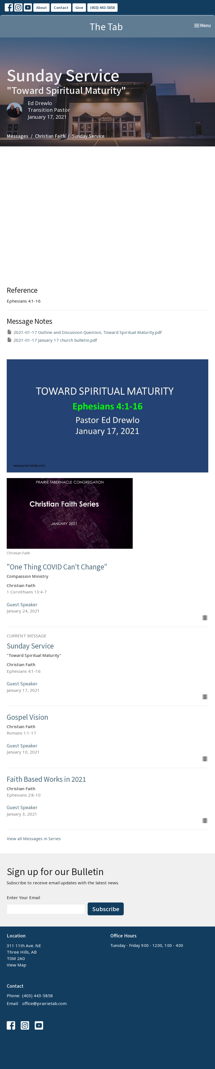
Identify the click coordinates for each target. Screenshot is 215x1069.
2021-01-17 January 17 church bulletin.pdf (52, 340)
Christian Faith (50, 135)
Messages (17, 135)
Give (79, 7)
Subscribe (105, 909)
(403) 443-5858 (102, 7)
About (41, 7)
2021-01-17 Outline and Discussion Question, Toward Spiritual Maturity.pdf (84, 332)
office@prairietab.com (44, 1003)
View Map (16, 965)
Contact (61, 7)
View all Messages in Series (34, 838)
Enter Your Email (23, 897)
